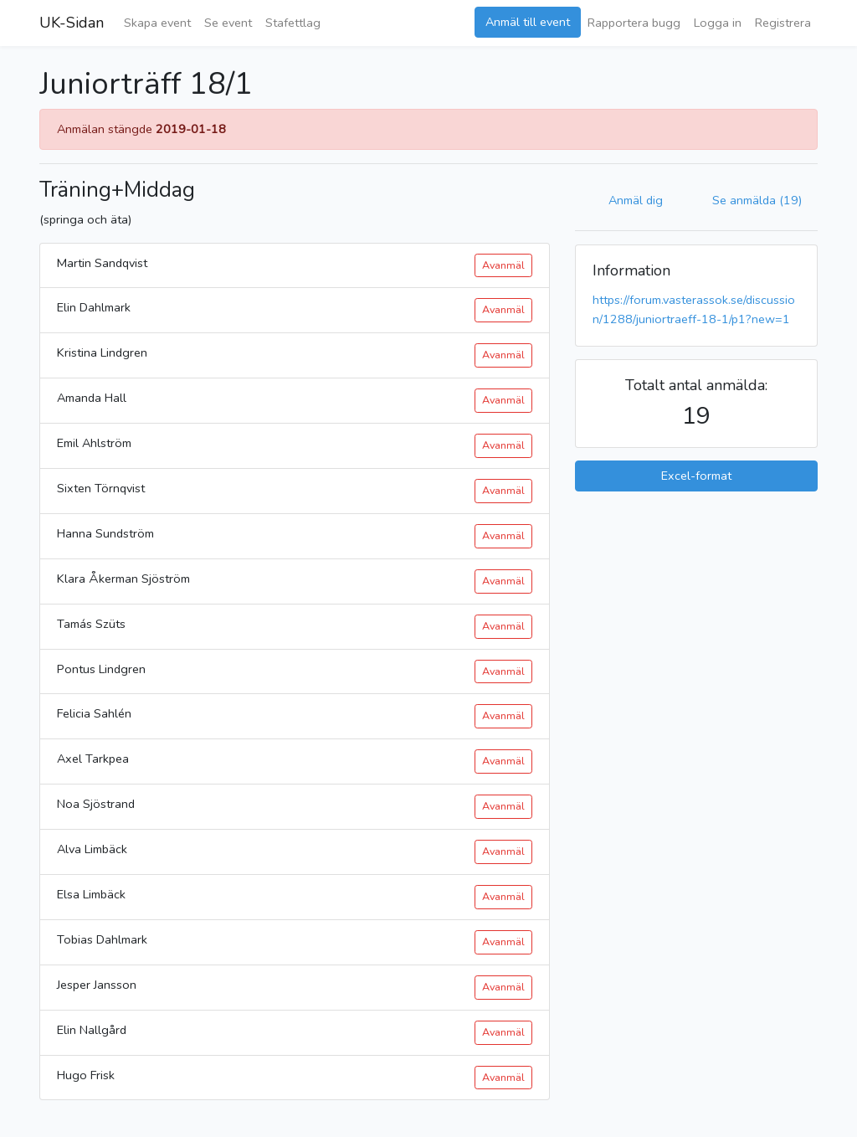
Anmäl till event (527, 21)
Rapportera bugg (634, 22)
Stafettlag (293, 22)
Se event (228, 22)
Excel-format (696, 475)
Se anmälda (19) (757, 200)
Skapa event (157, 22)
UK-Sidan (71, 23)
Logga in (718, 22)
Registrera (783, 22)
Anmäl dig (635, 200)
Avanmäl (503, 265)
